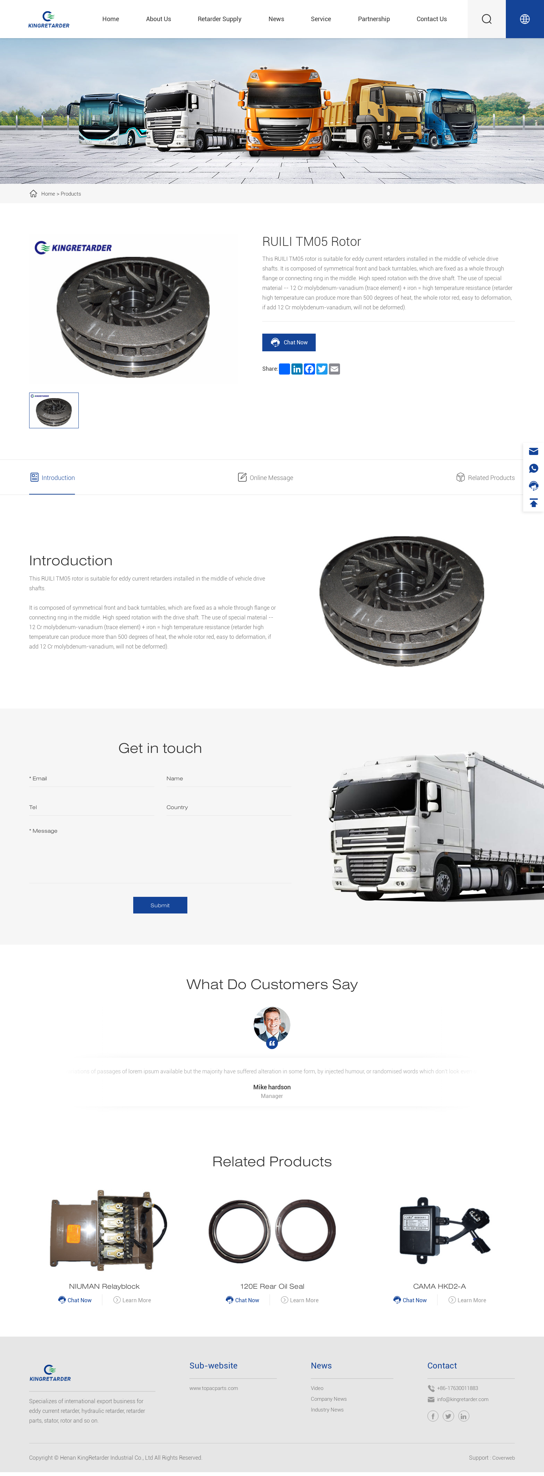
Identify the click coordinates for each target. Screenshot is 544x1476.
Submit (160, 906)
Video (318, 1392)
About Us (158, 19)
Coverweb (503, 1461)
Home (110, 19)
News (276, 19)
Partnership (374, 19)
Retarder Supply (219, 19)
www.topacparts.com (215, 1392)
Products (72, 193)
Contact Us (432, 19)
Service (321, 19)
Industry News (328, 1413)
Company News (330, 1402)
